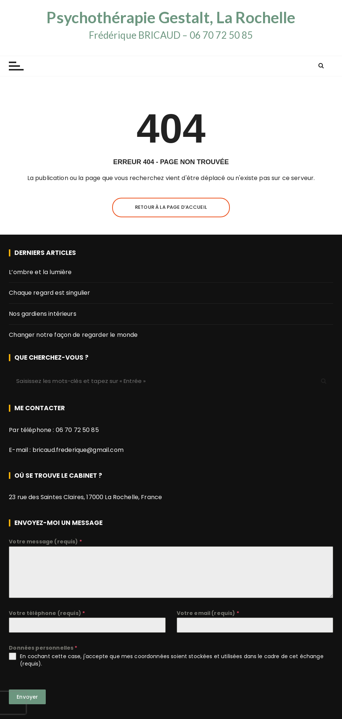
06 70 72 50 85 (77, 430)
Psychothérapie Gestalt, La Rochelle (170, 17)
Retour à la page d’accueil (171, 207)
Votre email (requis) (208, 613)
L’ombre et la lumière (40, 272)
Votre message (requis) (45, 541)
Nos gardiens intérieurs (42, 314)
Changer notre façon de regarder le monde (73, 335)
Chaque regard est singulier (49, 292)
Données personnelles (43, 647)
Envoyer (27, 697)
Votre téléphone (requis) (47, 613)
